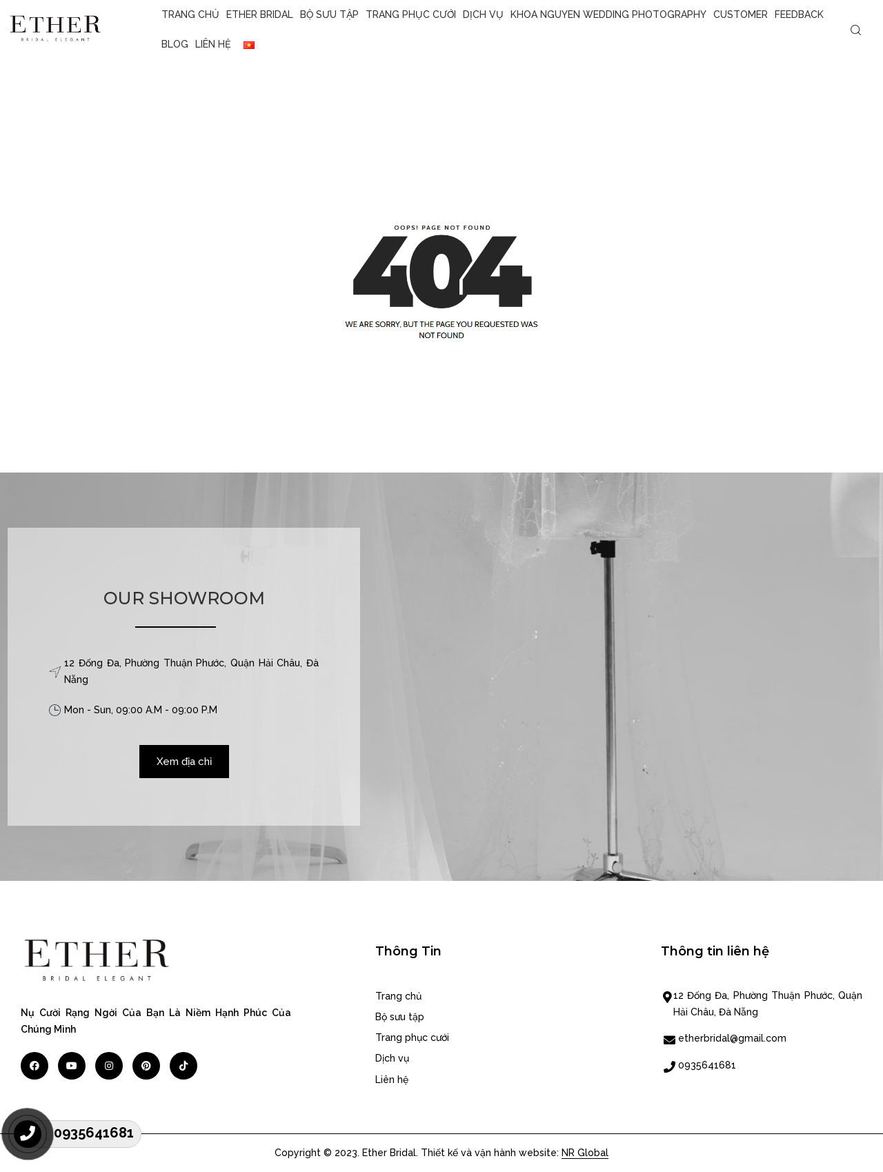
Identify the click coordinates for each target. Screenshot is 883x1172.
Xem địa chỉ (184, 761)
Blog (174, 44)
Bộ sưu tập (329, 14)
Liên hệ (212, 44)
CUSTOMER (740, 14)
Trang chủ (190, 14)
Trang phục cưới (411, 14)
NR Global (585, 1152)
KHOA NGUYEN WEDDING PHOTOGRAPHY (608, 14)
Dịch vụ (483, 14)
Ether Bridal (259, 14)
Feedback (799, 14)
